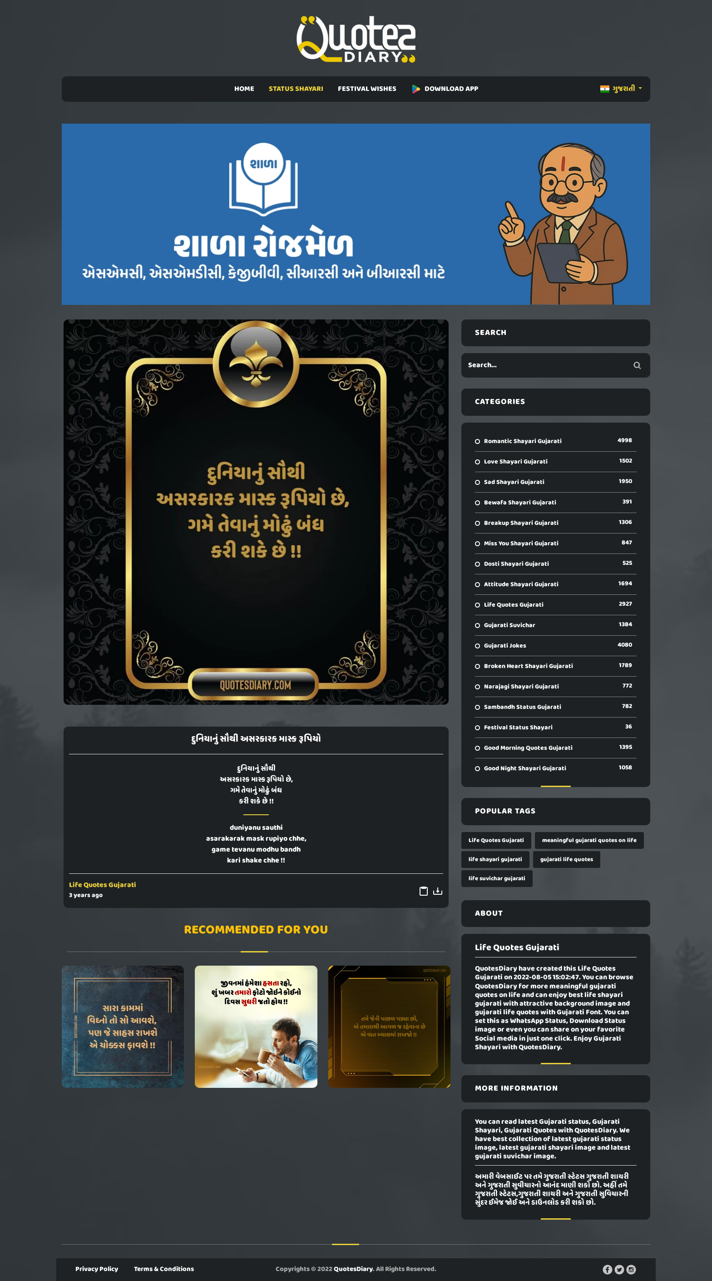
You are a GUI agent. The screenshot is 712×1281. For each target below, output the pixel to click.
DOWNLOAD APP (444, 89)
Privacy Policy (96, 1269)
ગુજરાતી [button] (618, 89)
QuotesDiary (353, 1269)
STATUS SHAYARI (296, 89)
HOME (244, 89)
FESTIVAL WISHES (367, 89)
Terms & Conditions (164, 1269)
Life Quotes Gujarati (102, 885)
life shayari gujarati (495, 859)
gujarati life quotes (566, 859)
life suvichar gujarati (497, 878)
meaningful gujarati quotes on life (589, 840)
